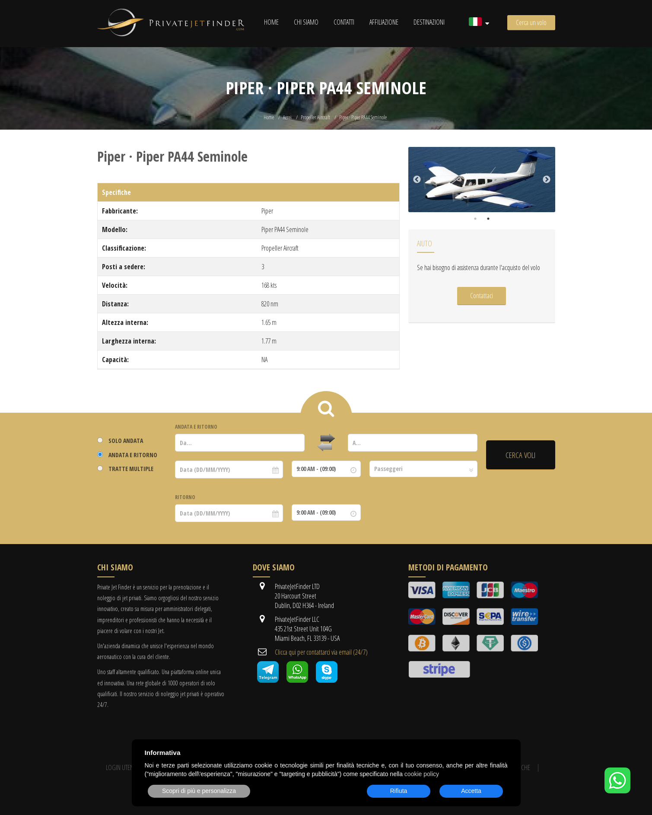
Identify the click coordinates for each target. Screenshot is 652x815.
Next (546, 179)
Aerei (287, 117)
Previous (417, 179)
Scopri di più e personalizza (199, 790)
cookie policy (421, 773)
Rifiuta (398, 790)
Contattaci (481, 295)
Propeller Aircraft (315, 117)
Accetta (471, 790)
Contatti (344, 22)
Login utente (122, 767)
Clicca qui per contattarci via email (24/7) (321, 652)
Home (271, 22)
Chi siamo (306, 22)
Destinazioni (429, 22)
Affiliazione (383, 22)
